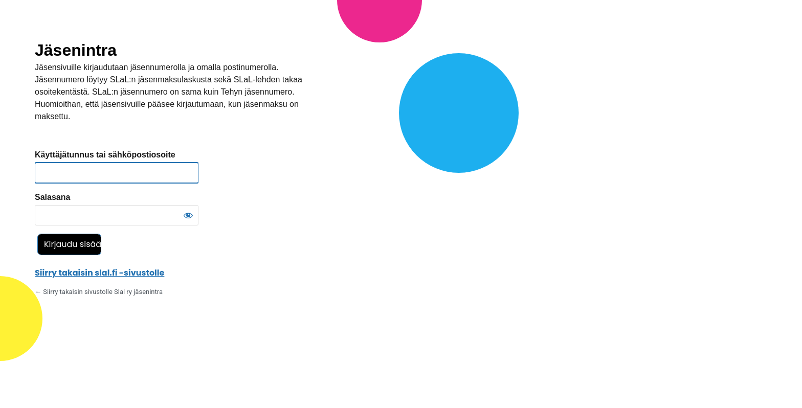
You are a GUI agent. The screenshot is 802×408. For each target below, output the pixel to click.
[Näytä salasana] (188, 215)
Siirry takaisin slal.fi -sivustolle (99, 273)
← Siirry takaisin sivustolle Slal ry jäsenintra (99, 292)
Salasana (52, 197)
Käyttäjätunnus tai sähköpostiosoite (105, 154)
